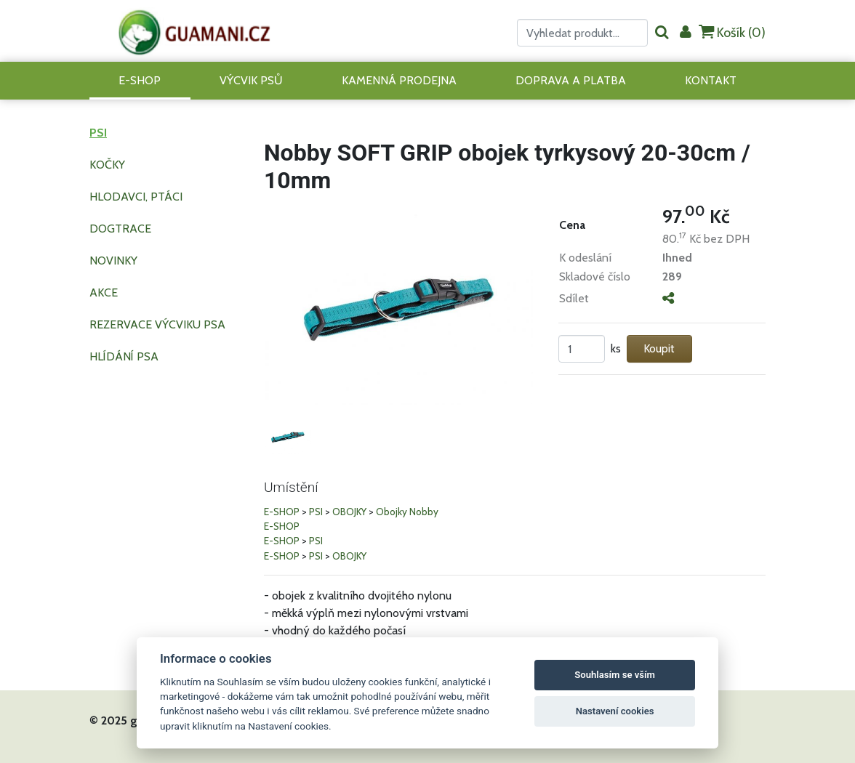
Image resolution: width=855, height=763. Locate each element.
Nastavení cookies (615, 711)
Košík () (732, 32)
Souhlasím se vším (614, 674)
